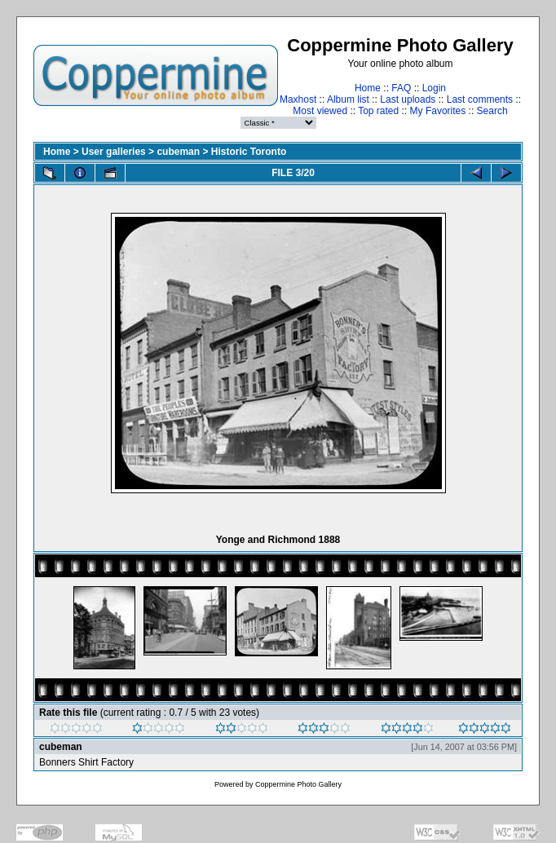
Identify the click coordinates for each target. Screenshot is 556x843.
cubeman (178, 151)
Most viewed (320, 111)
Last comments (480, 99)
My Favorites (438, 111)
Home (368, 88)
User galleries (114, 151)
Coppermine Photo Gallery (298, 784)
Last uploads (407, 99)
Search (492, 111)
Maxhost (298, 99)
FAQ (401, 88)
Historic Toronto (248, 151)
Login (434, 88)
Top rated (378, 111)
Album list (348, 99)
